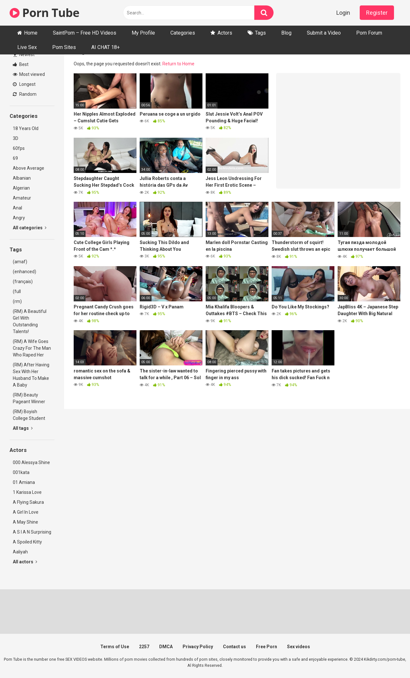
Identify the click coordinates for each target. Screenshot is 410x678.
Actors (224, 33)
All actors (25, 561)
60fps (19, 148)
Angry (19, 217)
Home (30, 33)
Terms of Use (114, 646)
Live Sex (27, 47)
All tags (23, 428)
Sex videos (298, 646)
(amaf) (20, 261)
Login (343, 12)
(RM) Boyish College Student (29, 415)
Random (25, 94)
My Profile (143, 33)
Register (377, 12)
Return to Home (178, 63)
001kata (21, 472)
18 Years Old (25, 128)
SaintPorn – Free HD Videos (84, 33)
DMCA (166, 646)
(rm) (17, 301)
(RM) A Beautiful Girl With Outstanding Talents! (29, 321)
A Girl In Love (25, 512)
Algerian (21, 188)
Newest (24, 54)
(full (17, 291)
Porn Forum (369, 33)
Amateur (22, 197)
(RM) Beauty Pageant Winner (29, 398)
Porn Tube (44, 12)
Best (21, 64)
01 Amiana (24, 482)
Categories (182, 33)
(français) (23, 281)
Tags (260, 33)
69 (15, 158)
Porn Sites (64, 47)
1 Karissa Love (27, 492)
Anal (17, 207)
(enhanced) (24, 271)
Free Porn (266, 646)
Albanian (22, 178)
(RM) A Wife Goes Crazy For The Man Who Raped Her (32, 348)
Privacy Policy (198, 646)
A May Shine (25, 522)
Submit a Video (324, 33)
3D (15, 138)
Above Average (28, 168)
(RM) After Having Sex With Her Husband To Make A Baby (31, 375)
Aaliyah (20, 551)
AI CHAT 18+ (105, 47)
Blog (286, 33)
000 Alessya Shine (31, 462)
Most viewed (29, 74)
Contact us (234, 646)
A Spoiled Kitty (27, 541)
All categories (29, 227)
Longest (24, 84)
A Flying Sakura (28, 502)
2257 (144, 646)
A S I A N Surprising (32, 532)
